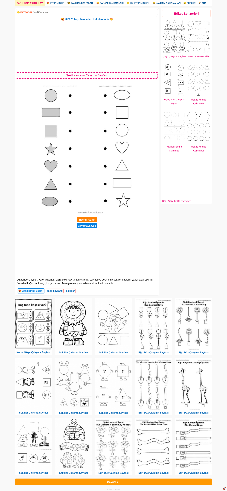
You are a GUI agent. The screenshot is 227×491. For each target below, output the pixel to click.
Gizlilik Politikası (113, 490)
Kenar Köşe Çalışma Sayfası (33, 352)
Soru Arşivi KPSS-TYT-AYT (176, 201)
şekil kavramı (55, 291)
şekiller (70, 291)
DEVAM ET (113, 481)
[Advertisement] (87, 47)
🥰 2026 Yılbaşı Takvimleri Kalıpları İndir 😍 (87, 19)
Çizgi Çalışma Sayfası (174, 56)
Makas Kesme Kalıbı (198, 56)
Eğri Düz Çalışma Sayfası (113, 473)
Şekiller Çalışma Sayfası (33, 412)
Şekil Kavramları (40, 12)
